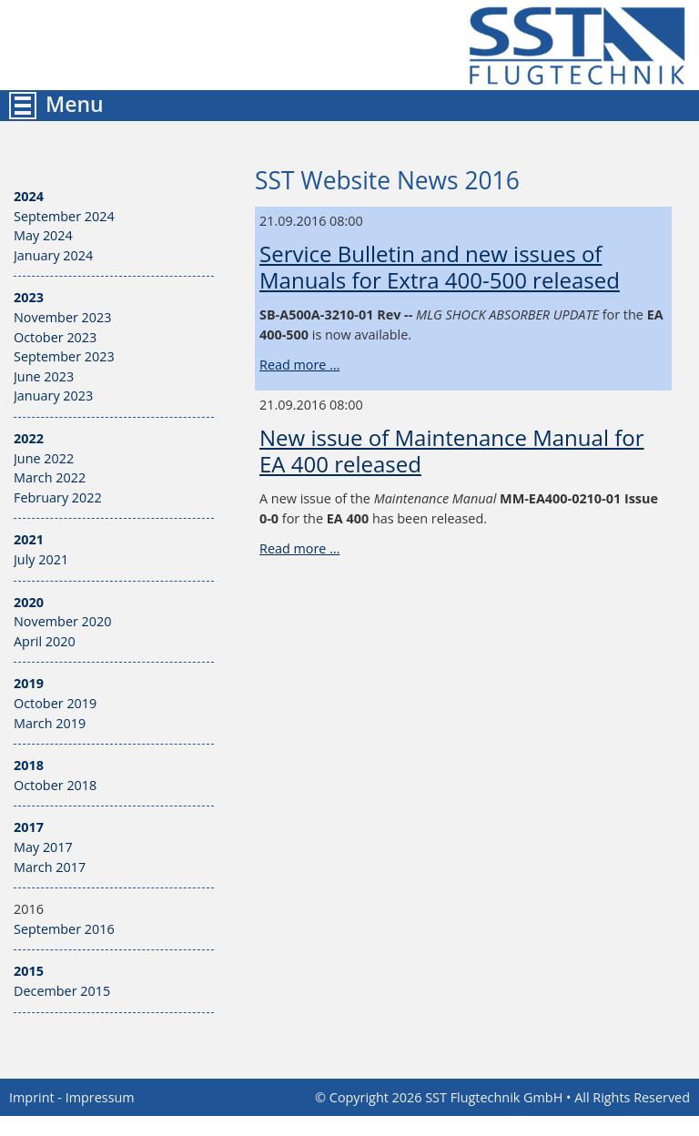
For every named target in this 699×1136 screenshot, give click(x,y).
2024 (29, 196)
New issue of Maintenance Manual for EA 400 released (451, 450)
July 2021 (41, 559)
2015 (29, 970)
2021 (29, 539)
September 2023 (64, 356)
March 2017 (50, 867)
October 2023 (55, 337)
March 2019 (50, 723)
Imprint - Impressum (72, 1097)
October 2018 (55, 785)
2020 (29, 602)
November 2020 (63, 621)
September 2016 (64, 929)
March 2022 (50, 477)
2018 (29, 765)
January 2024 (53, 255)
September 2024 (64, 216)
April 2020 (45, 641)
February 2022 (58, 497)
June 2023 (44, 376)
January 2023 (53, 395)
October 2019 (55, 703)
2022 (29, 438)
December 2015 (62, 990)
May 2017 (43, 847)
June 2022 (44, 458)
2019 (29, 683)
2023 (29, 297)
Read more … (299, 364)
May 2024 (43, 235)
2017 (29, 827)
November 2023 (63, 317)
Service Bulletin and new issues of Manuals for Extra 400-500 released (439, 266)
